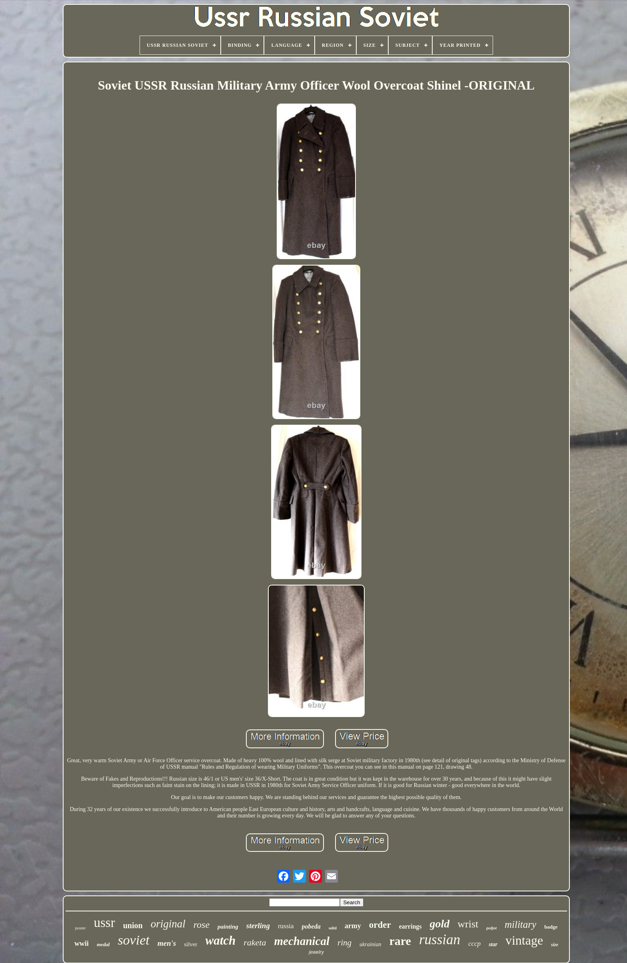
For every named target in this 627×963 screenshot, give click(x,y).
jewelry (316, 952)
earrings (410, 926)
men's (167, 943)
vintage (524, 940)
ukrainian (370, 944)
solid (333, 928)
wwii (81, 943)
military (520, 924)
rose (202, 924)
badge (550, 927)
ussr (104, 922)
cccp (474, 943)
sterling (258, 925)
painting (228, 926)
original (168, 924)
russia (286, 926)
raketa (255, 942)
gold (440, 923)
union (133, 925)
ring (344, 942)
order (380, 925)
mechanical (301, 941)
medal (103, 944)
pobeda (311, 926)
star (493, 944)
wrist (467, 924)
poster (80, 927)
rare (400, 940)
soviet (133, 940)
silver (190, 944)
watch (220, 940)
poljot (491, 927)
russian (439, 939)
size (554, 944)
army (353, 926)
